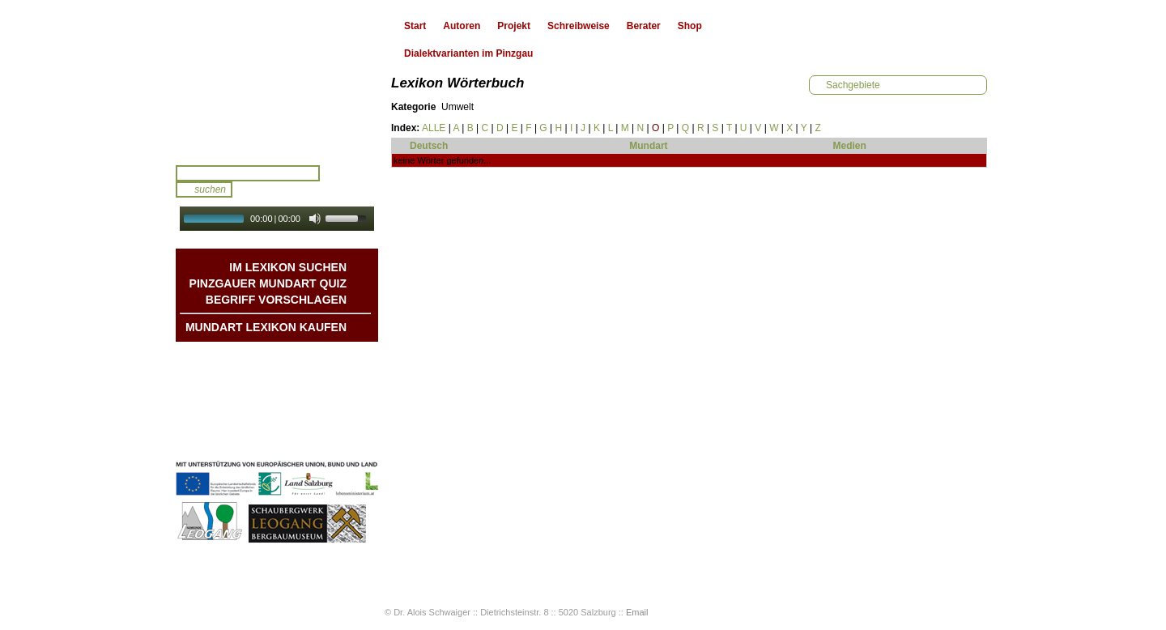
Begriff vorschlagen (276, 299)
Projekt (513, 26)
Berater (644, 26)
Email (637, 612)
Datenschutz (318, 439)
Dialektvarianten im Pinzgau (468, 53)
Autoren (461, 26)
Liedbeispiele (316, 390)
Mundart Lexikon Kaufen (266, 327)
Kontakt (328, 406)
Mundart (648, 145)
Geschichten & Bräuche (292, 374)
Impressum (321, 422)
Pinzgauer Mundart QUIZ (268, 283)
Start (415, 26)
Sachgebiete (853, 85)
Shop (690, 26)
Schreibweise (578, 26)
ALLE (433, 128)
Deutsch (429, 145)
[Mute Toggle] (315, 218)
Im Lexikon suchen (288, 267)
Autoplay (287, 236)
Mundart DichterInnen (296, 358)
